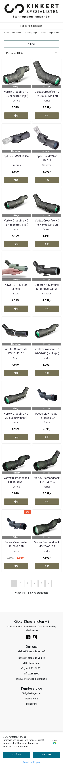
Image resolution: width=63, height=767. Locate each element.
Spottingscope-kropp (49, 32)
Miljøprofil (31, 703)
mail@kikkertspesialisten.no (31, 678)
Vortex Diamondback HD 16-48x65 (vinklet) (47, 482)
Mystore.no (31, 630)
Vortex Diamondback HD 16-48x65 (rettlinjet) (16, 482)
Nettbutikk (15, 32)
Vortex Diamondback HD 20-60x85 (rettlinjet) (47, 546)
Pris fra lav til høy (14, 53)
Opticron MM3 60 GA (16, 156)
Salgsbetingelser (31, 693)
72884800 (33, 673)
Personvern (31, 698)
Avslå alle (16, 754)
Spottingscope (30, 32)
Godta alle (46, 754)
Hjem (6, 32)
